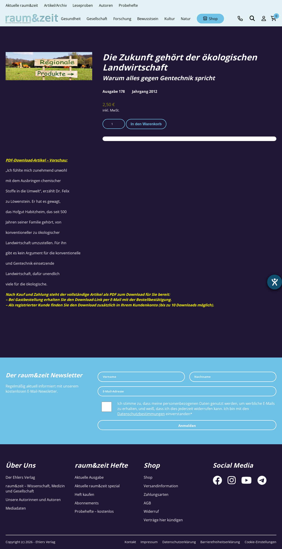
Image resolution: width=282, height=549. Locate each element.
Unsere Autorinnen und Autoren (33, 499)
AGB (147, 503)
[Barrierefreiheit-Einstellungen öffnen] (274, 282)
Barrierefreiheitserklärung (220, 542)
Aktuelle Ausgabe (89, 477)
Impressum (149, 542)
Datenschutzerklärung (179, 542)
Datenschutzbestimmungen (141, 413)
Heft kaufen (84, 494)
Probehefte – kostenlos (94, 511)
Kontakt (130, 542)
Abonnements (87, 503)
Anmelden (187, 425)
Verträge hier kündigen (163, 519)
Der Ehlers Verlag (20, 477)
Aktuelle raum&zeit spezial (97, 485)
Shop (148, 477)
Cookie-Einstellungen (260, 542)
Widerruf (151, 511)
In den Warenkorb (146, 124)
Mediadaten (16, 508)
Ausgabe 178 (114, 91)
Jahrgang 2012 (144, 91)
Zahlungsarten (156, 494)
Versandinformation (161, 485)
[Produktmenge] (114, 124)
